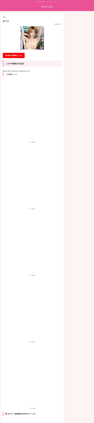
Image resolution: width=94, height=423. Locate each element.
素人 (4, 17)
